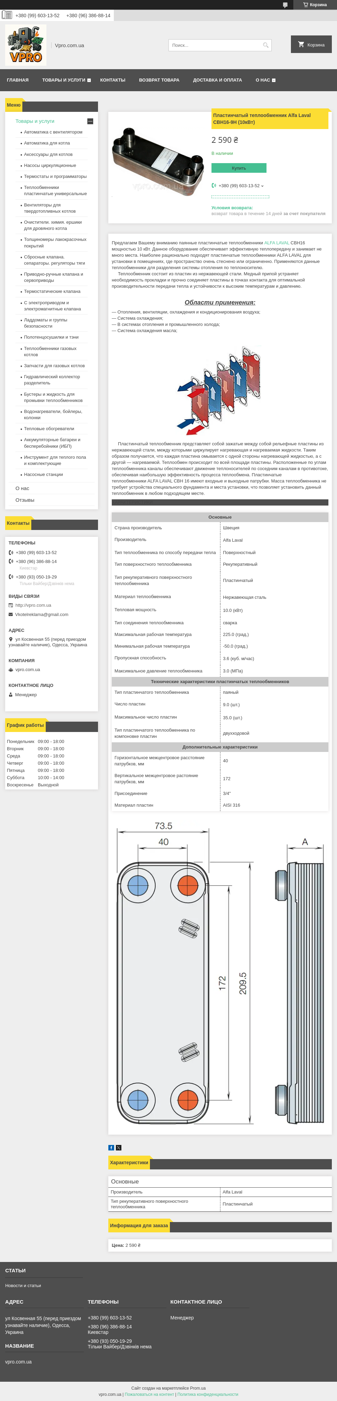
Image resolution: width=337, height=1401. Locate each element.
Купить (239, 168)
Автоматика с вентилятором (53, 132)
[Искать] (266, 45)
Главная (18, 80)
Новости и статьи (23, 1285)
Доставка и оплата (217, 80)
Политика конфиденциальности (207, 1394)
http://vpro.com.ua (33, 605)
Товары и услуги (63, 80)
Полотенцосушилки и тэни (51, 337)
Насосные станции (43, 474)
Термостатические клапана (52, 291)
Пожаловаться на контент (149, 1394)
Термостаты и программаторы (55, 176)
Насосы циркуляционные (50, 165)
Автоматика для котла (47, 143)
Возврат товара (159, 80)
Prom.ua (198, 1388)
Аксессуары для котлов (48, 154)
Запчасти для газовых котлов (54, 365)
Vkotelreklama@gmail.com (41, 614)
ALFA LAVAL (277, 242)
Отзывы (24, 500)
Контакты (113, 80)
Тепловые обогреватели (49, 428)
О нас (263, 80)
